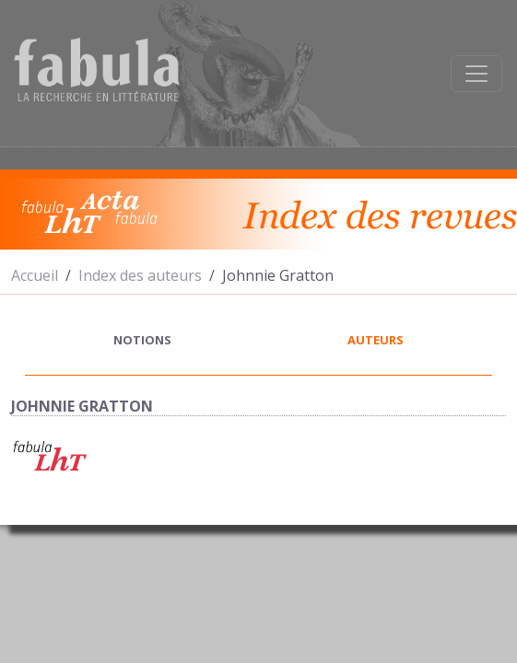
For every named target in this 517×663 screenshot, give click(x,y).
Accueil (34, 275)
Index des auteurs (140, 275)
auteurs (375, 340)
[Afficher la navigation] (476, 73)
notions (142, 340)
